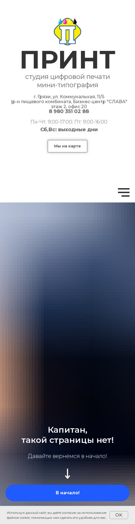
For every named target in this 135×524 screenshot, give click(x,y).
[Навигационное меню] (124, 192)
